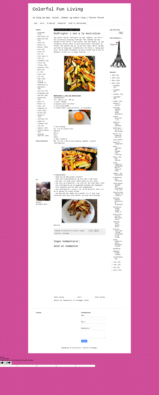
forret (40, 63)
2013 (114, 83)
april (116, 270)
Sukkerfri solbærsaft (118, 143)
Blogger (94, 348)
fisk (39, 58)
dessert (40, 47)
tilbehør (41, 123)
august (116, 101)
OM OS (42, 23)
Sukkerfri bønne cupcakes (117, 124)
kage (39, 79)
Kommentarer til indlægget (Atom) (76, 300)
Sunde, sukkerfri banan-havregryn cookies (117, 243)
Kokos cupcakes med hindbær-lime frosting (117, 150)
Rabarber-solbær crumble (116, 253)
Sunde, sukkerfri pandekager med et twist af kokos (118, 167)
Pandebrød (116, 249)
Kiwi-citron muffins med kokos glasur (117, 217)
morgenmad (41, 93)
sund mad (41, 119)
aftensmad (65, 233)
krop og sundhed (40, 81)
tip (39, 126)
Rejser (40, 104)
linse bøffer (75, 195)
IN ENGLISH (51, 23)
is (38, 72)
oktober (117, 94)
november (117, 90)
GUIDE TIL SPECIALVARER (77, 23)
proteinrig (41, 98)
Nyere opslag (59, 297)
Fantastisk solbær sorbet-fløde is (117, 209)
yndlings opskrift (41, 135)
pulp (39, 101)
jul (39, 76)
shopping (41, 108)
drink (40, 51)
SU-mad (40, 113)
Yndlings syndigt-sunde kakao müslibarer (118, 111)
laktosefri (41, 87)
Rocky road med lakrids (117, 158)
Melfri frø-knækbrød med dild (117, 135)
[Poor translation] (8, 363)
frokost (40, 65)
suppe (40, 121)
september (117, 97)
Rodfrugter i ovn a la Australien (118, 129)
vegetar (40, 128)
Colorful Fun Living (58, 9)
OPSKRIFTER (62, 23)
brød (39, 43)
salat (40, 106)
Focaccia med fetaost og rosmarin (118, 194)
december (117, 85)
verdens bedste (43, 130)
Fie (39, 54)
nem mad (40, 95)
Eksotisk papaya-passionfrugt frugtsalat (118, 201)
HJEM (35, 23)
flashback (41, 61)
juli (115, 262)
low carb (41, 91)
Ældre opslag (100, 297)
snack (40, 111)
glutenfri (41, 67)
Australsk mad (43, 39)
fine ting (41, 56)
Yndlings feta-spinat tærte (116, 224)
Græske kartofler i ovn (117, 118)
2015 (114, 78)
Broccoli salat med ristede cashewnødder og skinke (118, 233)
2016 (114, 75)
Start (79, 297)
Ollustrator (76, 348)
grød (39, 70)
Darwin (40, 45)
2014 (114, 80)
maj (115, 267)
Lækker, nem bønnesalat (118, 174)
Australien (41, 36)
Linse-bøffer (118, 140)
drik (39, 49)
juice (40, 74)
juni (115, 265)
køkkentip (41, 85)
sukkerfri (41, 115)
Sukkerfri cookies (116, 104)
